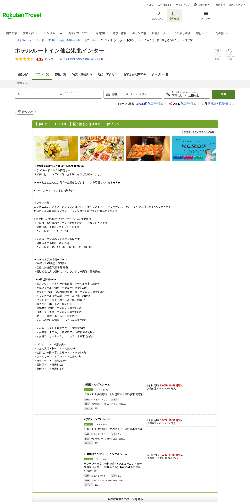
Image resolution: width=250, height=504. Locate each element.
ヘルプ (150, 4)
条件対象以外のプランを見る (125, 499)
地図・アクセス (107, 74)
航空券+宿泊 (149, 103)
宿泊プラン (23, 83)
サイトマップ (183, 4)
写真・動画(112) (82, 74)
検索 (223, 94)
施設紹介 (23, 74)
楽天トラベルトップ (25, 40)
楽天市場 (220, 4)
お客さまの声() (134, 74)
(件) (50, 59)
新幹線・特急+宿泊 (216, 103)
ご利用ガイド (165, 4)
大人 (133, 94)
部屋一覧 (60, 74)
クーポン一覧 (160, 74)
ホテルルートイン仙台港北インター (59, 51)
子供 (142, 94)
